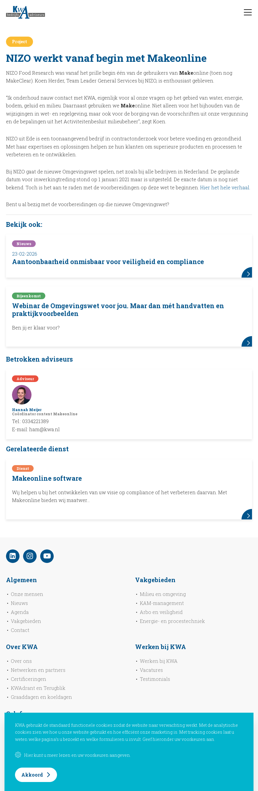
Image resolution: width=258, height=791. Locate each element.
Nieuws (19, 603)
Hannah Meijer (26, 409)
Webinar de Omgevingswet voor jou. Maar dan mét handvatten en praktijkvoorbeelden (118, 310)
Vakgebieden (26, 621)
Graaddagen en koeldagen (41, 697)
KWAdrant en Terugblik (38, 688)
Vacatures (151, 670)
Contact (20, 630)
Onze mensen (27, 594)
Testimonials (155, 679)
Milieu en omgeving (163, 594)
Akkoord (32, 774)
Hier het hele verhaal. (225, 187)
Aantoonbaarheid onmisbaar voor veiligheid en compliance (108, 261)
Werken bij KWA (159, 661)
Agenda (20, 612)
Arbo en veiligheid (161, 612)
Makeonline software (47, 478)
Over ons (21, 661)
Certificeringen (28, 679)
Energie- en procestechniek (172, 621)
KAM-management (162, 603)
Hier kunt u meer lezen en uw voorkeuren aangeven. (73, 755)
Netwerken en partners (38, 670)
